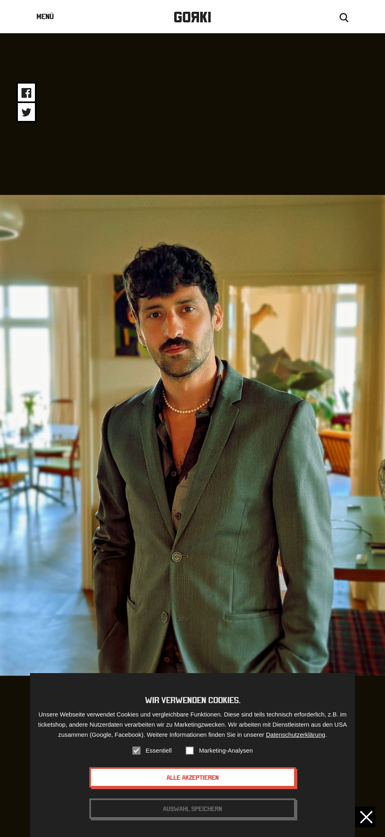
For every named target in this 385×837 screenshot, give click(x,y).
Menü (45, 16)
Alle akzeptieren (193, 777)
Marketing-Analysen (226, 750)
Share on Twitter (26, 112)
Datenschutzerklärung (295, 734)
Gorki (192, 17)
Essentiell (159, 750)
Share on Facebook (26, 93)
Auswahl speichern (192, 809)
